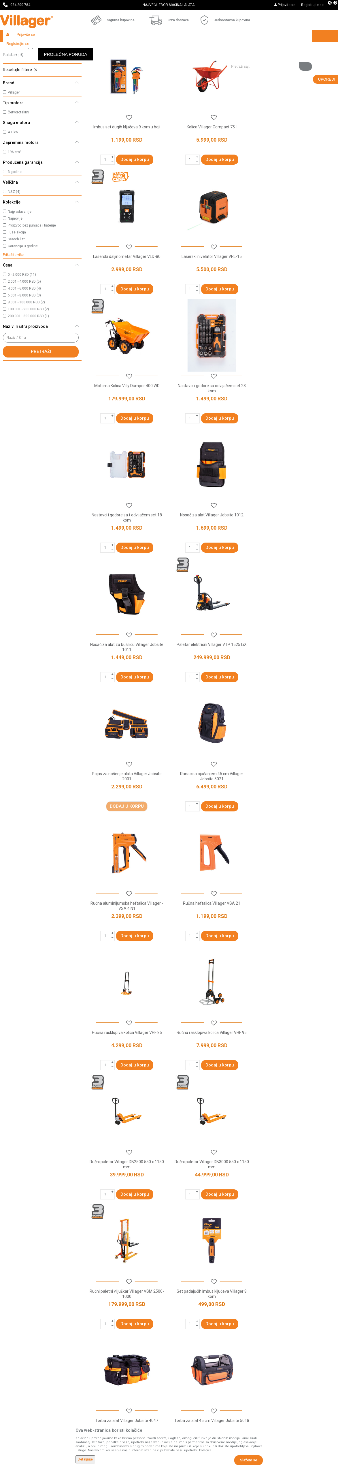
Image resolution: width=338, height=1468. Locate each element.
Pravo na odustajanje (191, 1376)
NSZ (14, 233)
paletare (270, 1194)
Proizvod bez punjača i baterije (32, 267)
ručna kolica (249, 1194)
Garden (55, 48)
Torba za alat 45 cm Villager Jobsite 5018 (126, 1072)
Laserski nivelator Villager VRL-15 (127, 297)
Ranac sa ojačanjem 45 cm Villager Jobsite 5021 (295, 558)
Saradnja (95, 1328)
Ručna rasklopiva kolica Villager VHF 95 (127, 813)
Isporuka (180, 1336)
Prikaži (258, 59)
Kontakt (94, 1336)
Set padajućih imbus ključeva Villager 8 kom (211, 945)
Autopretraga (175, 59)
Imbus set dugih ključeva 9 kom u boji (126, 168)
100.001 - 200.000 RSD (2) (28, 351)
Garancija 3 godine (23, 288)
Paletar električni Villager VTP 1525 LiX (127, 556)
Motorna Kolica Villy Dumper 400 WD (211, 297)
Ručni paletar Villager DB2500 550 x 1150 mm (211, 816)
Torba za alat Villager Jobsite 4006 (295, 1072)
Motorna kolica (20, 81)
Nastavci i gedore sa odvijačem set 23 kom (296, 300)
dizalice (289, 1194)
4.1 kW (13, 174)
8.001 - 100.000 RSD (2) (26, 344)
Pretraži (41, 393)
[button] (269, 48)
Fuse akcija (17, 274)
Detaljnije (85, 1459)
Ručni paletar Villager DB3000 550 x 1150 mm (295, 816)
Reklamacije (183, 1384)
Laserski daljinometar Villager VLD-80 (295, 168)
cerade (114, 1206)
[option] (169, 5)
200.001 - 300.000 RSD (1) (28, 358)
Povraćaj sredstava (189, 1392)
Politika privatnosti (188, 1320)
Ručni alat (16, 73)
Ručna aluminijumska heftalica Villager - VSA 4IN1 (126, 687)
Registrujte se (312, 5)
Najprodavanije (19, 254)
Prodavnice (97, 1320)
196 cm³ (14, 194)
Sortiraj (202, 59)
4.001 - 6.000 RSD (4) (24, 330)
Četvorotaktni (18, 154)
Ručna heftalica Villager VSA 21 (211, 684)
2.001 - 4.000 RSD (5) (24, 324)
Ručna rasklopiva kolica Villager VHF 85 (296, 684)
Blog (91, 1360)
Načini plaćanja (185, 1352)
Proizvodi (37, 48)
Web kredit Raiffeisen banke (197, 1368)
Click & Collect (184, 1344)
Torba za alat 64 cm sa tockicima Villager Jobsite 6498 (211, 1074)
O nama (94, 1312)
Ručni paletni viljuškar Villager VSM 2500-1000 (127, 945)
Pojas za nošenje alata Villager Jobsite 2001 (211, 558)
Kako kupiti (182, 1328)
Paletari (13, 96)
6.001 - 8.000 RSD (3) (24, 337)
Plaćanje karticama (189, 1360)
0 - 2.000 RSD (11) (22, 317)
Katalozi (94, 1352)
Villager (14, 134)
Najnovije (15, 260)
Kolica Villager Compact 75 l (211, 168)
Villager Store (14, 48)
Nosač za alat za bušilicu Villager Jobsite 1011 (295, 429)
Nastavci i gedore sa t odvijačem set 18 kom (127, 429)
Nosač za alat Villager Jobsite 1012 (211, 427)
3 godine (15, 214)
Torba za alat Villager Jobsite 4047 (295, 943)
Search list (16, 281)
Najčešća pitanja (102, 1344)
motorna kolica (221, 1194)
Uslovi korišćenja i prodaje (195, 1312)
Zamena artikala (187, 1400)
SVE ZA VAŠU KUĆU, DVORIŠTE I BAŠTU (168, 5)
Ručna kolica (18, 89)
